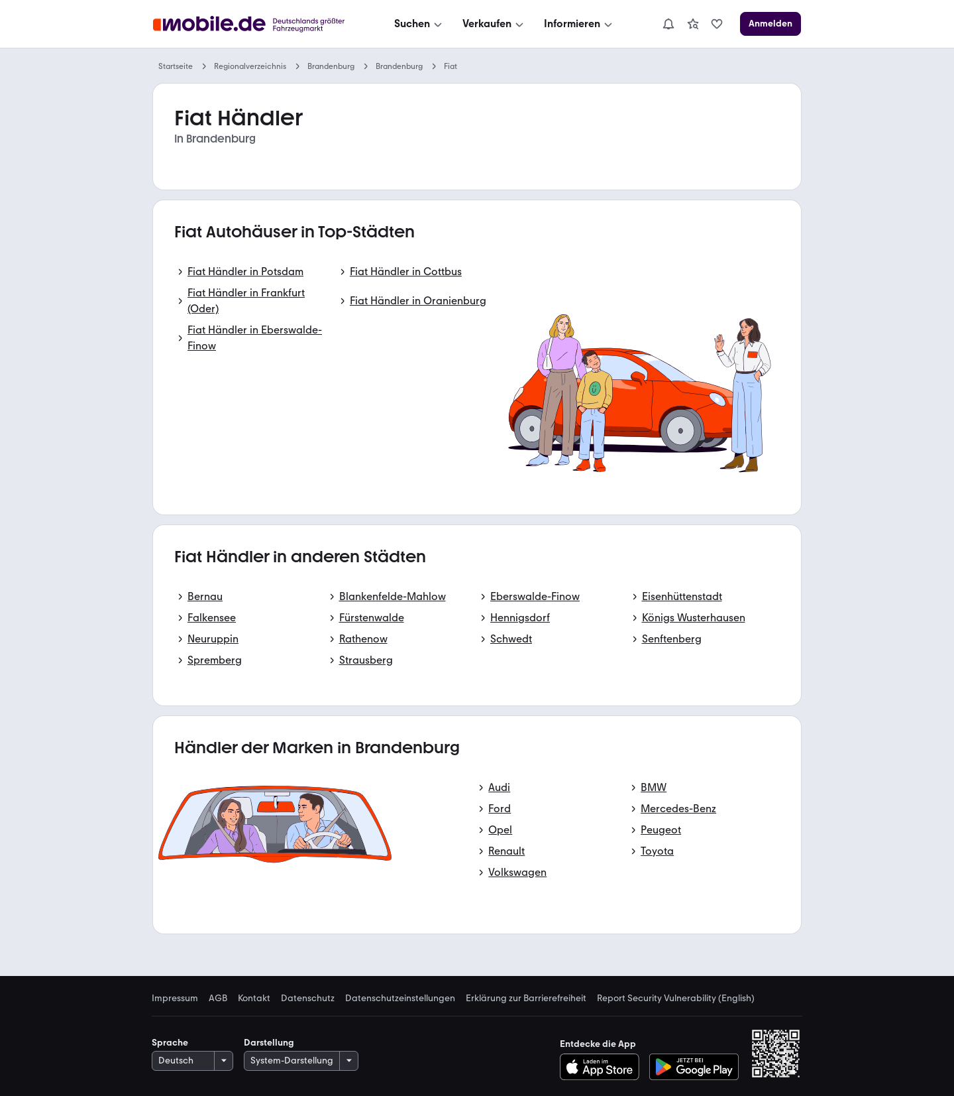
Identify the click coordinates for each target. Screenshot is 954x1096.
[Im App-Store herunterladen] (603, 1067)
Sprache (170, 1042)
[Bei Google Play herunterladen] (694, 1067)
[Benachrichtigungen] (668, 24)
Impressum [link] (175, 998)
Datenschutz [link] (308, 998)
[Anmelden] (770, 24)
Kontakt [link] (254, 998)
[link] (693, 24)
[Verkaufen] (494, 24)
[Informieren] (579, 24)
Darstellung (269, 1042)
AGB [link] (218, 998)
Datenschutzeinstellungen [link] (400, 998)
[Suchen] (419, 24)
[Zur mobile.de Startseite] (252, 24)
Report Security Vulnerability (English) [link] (676, 998)
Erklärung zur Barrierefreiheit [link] (526, 998)
